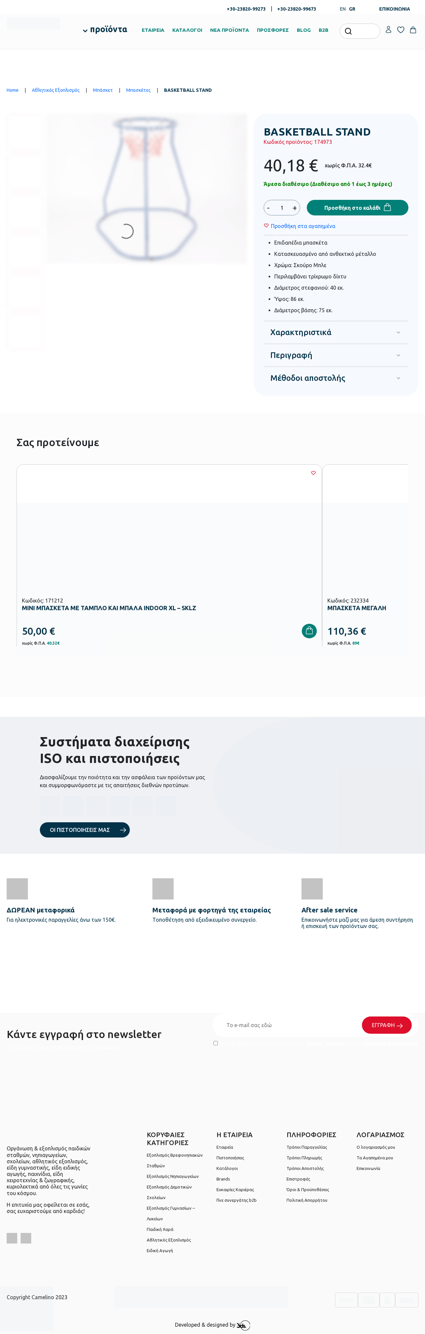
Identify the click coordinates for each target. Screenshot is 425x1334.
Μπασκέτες (138, 90)
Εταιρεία (224, 1147)
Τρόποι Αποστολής (305, 1168)
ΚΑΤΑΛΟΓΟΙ (187, 30)
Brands (223, 1179)
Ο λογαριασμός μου (376, 1147)
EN (343, 9)
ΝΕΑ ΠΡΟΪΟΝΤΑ (229, 30)
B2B (323, 30)
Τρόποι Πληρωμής (304, 1157)
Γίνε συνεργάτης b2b (236, 1200)
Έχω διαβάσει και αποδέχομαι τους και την (315, 1043)
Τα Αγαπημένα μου (375, 1157)
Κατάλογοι (227, 1168)
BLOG (304, 30)
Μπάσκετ (103, 90)
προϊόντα (108, 29)
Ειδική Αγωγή (160, 1250)
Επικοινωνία (368, 1168)
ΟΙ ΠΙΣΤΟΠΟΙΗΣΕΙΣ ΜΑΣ (80, 830)
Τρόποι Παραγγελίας (307, 1147)
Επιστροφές (298, 1179)
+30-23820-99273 (246, 9)
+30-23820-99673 (296, 9)
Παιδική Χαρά (160, 1229)
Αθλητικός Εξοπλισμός (56, 90)
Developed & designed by (212, 1325)
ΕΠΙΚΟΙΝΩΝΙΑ (394, 9)
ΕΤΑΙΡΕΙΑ (153, 30)
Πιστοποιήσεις (230, 1157)
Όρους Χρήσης (325, 1043)
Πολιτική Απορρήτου (390, 1043)
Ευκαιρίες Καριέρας (235, 1189)
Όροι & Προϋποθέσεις (308, 1189)
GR (352, 9)
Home (13, 90)
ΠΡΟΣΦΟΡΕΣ (273, 30)
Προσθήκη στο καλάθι (352, 208)
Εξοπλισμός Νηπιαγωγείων (173, 1176)
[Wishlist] (303, 226)
